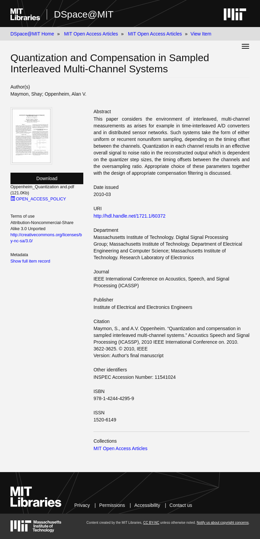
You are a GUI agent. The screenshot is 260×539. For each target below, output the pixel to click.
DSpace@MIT (83, 14)
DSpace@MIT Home (32, 33)
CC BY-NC (151, 522)
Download (46, 178)
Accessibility (147, 505)
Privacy (82, 505)
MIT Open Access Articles (91, 33)
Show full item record (30, 261)
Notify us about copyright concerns (222, 522)
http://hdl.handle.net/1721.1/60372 (129, 216)
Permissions (112, 505)
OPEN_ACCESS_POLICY (38, 199)
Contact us (181, 505)
